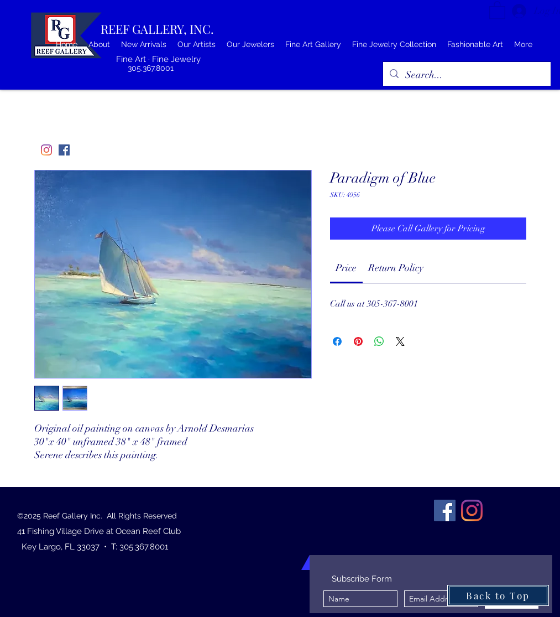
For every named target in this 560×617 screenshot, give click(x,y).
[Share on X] (400, 341)
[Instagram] (46, 149)
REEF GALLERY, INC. (157, 28)
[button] (497, 9)
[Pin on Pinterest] (358, 341)
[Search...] (466, 75)
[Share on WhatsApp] (379, 341)
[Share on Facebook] (337, 341)
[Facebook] (64, 149)
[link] (346, 268)
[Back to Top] (498, 595)
